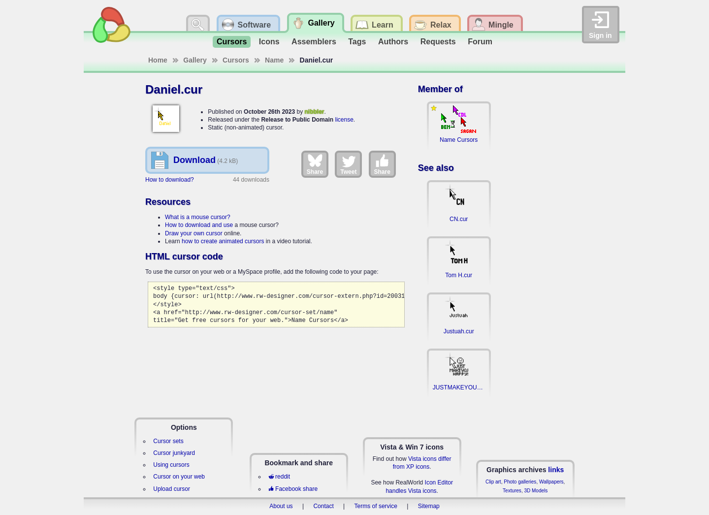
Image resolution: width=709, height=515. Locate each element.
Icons (269, 41)
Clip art (493, 481)
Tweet (348, 164)
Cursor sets (168, 441)
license (344, 119)
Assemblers (313, 41)
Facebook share (293, 488)
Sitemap (429, 506)
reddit (279, 476)
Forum (480, 41)
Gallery (194, 60)
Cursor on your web (179, 476)
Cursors (232, 41)
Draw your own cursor (194, 233)
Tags (357, 41)
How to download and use (199, 225)
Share (315, 164)
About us (280, 506)
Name (274, 60)
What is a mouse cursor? (197, 217)
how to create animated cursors (223, 241)
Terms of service (375, 506)
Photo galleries (520, 481)
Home (157, 60)
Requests (438, 41)
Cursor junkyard (174, 453)
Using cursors (171, 464)
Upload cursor (171, 488)
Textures (512, 490)
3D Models (536, 490)
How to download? (169, 179)
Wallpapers (551, 481)
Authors (393, 41)
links (556, 470)
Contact (323, 506)
